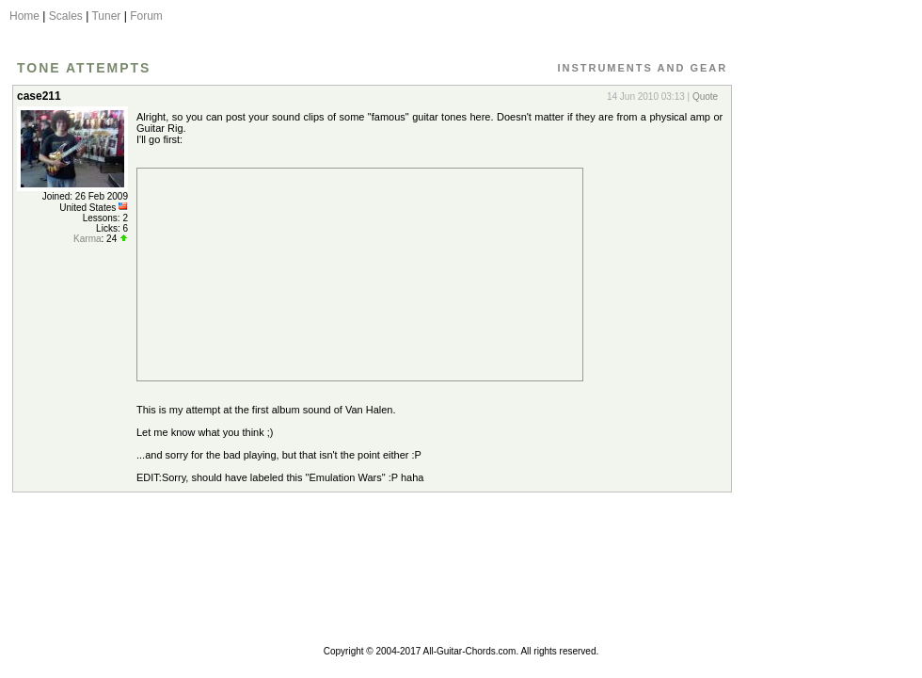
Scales (66, 16)
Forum (146, 16)
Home (24, 16)
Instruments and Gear (642, 67)
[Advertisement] (821, 360)
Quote (705, 96)
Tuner (105, 16)
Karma (87, 239)
